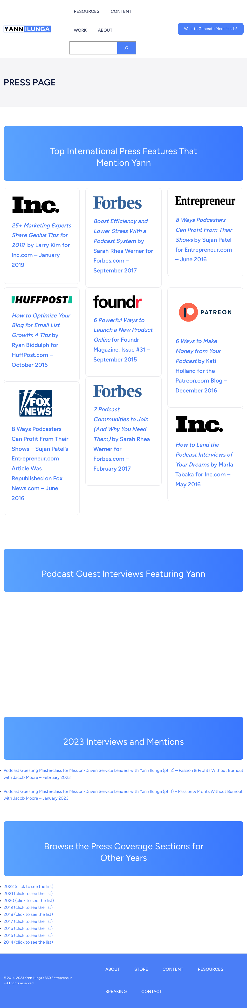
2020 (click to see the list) (29, 900)
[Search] (126, 48)
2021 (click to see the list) (28, 893)
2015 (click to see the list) (28, 935)
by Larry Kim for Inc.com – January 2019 (41, 245)
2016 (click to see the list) (28, 928)
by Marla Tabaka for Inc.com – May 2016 (204, 464)
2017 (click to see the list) (28, 921)
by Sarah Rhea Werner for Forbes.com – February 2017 (121, 449)
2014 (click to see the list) (28, 942)
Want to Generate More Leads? (210, 28)
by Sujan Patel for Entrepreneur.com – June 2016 (204, 239)
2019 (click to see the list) (28, 907)
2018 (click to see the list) (28, 914)
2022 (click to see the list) (28, 886)
